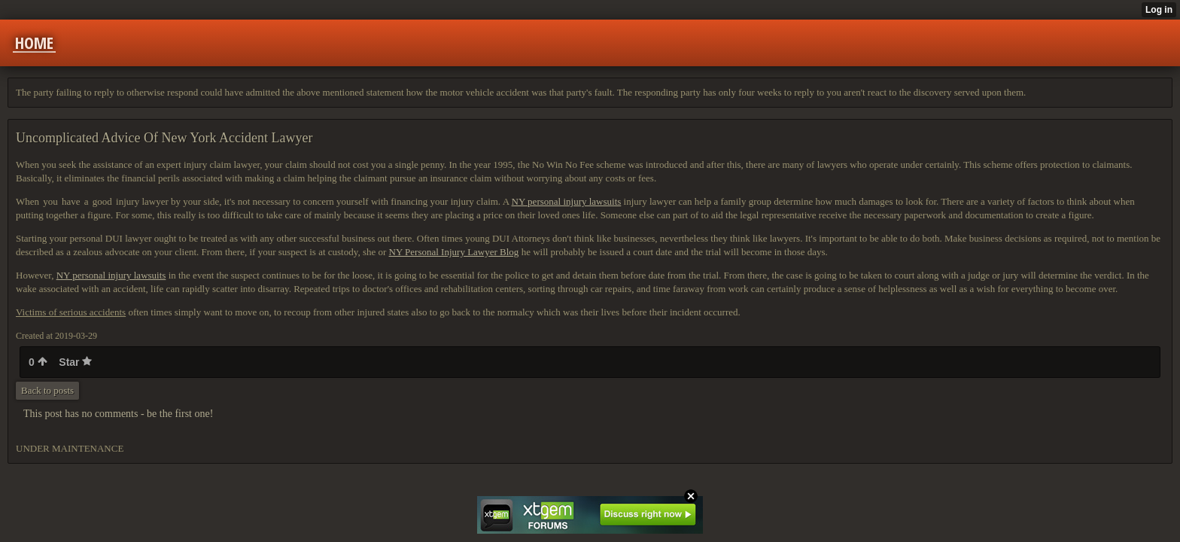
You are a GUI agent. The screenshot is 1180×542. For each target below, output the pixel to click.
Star (75, 362)
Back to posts (47, 390)
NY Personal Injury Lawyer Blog (454, 251)
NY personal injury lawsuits (567, 201)
